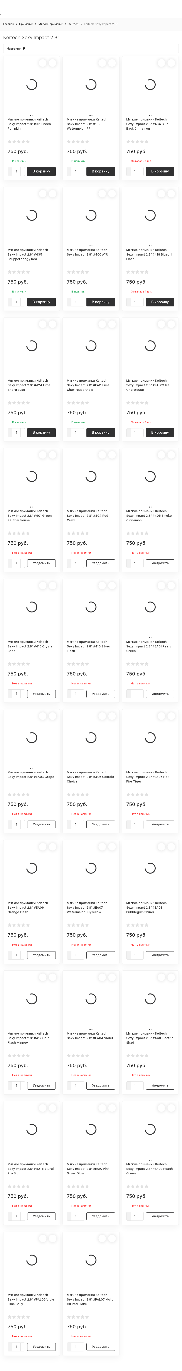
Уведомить (41, 563)
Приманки (26, 24)
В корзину (41, 171)
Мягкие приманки (51, 24)
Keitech (74, 24)
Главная (8, 24)
